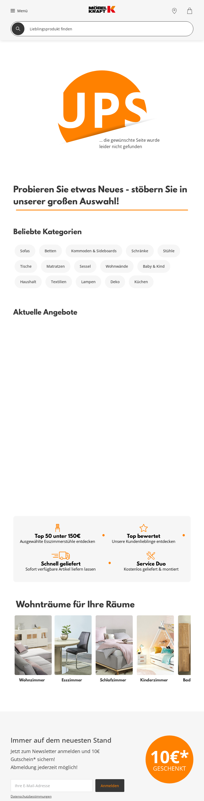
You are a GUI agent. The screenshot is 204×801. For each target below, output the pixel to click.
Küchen (141, 281)
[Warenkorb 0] (190, 11)
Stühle (169, 250)
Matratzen (55, 266)
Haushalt (28, 281)
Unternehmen (169, 797)
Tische (26, 266)
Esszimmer (20, 797)
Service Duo (151, 383)
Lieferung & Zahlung (175, 791)
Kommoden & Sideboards (94, 250)
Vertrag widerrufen (174, 772)
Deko (115, 281)
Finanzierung (80, 778)
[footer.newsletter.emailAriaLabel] (52, 606)
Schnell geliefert (61, 383)
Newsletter (78, 791)
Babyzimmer (22, 778)
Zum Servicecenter (163, 725)
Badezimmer (22, 784)
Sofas (25, 250)
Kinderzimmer (23, 791)
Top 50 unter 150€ (57, 355)
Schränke (139, 250)
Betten (50, 250)
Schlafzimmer (23, 772)
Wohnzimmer (23, 765)
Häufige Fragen (170, 765)
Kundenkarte (79, 772)
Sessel (85, 266)
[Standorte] (174, 11)
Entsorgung (167, 778)
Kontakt (164, 784)
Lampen (88, 281)
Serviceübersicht (83, 765)
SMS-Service (79, 784)
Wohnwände (117, 266)
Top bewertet (143, 355)
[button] (18, 10)
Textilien (58, 281)
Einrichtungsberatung (87, 797)
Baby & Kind (154, 266)
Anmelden (110, 606)
